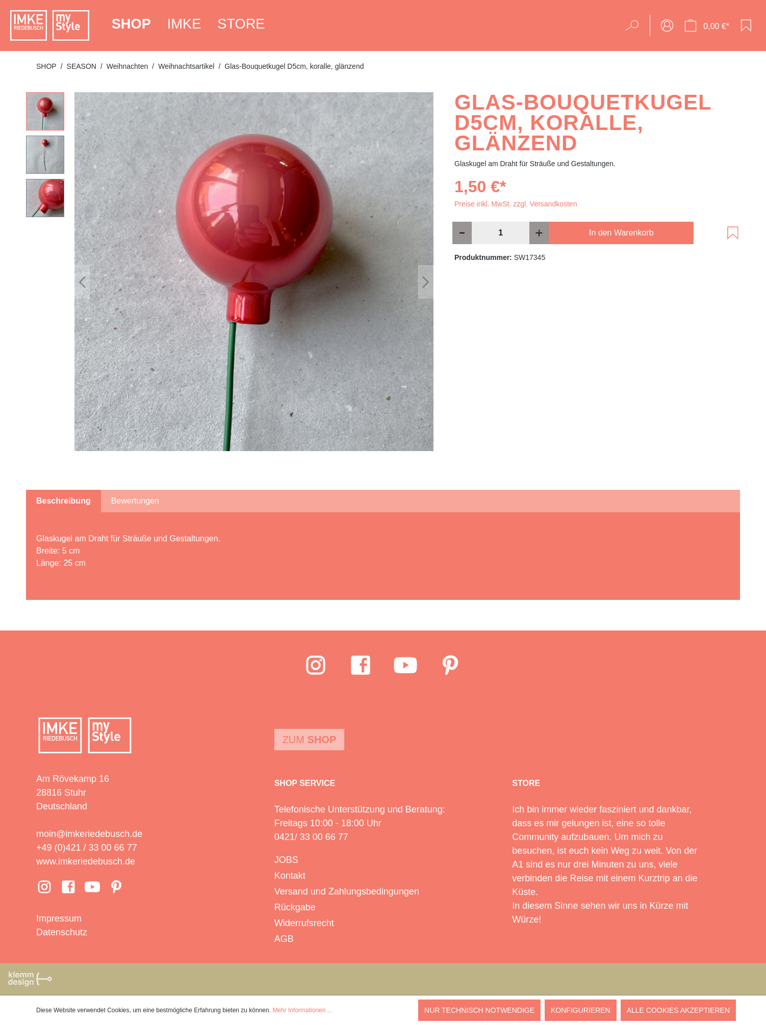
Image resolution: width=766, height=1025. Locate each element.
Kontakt (289, 876)
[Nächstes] (425, 282)
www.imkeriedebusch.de (85, 861)
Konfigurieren (580, 1010)
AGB (284, 939)
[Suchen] (635, 25)
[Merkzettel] (746, 25)
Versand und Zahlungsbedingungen (346, 891)
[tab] (63, 501)
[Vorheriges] (82, 282)
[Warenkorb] (706, 25)
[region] (230, 281)
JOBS (286, 860)
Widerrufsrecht (304, 923)
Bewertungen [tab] (135, 500)
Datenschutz (61, 932)
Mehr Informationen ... (302, 1010)
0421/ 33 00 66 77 (311, 837)
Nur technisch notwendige (479, 1010)
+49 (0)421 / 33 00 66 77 (86, 848)
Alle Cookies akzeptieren (678, 1010)
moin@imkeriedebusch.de (89, 834)
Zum (310, 739)
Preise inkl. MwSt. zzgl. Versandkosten (515, 204)
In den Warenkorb (621, 232)
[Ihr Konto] (667, 25)
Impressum (59, 918)
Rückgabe (295, 907)
